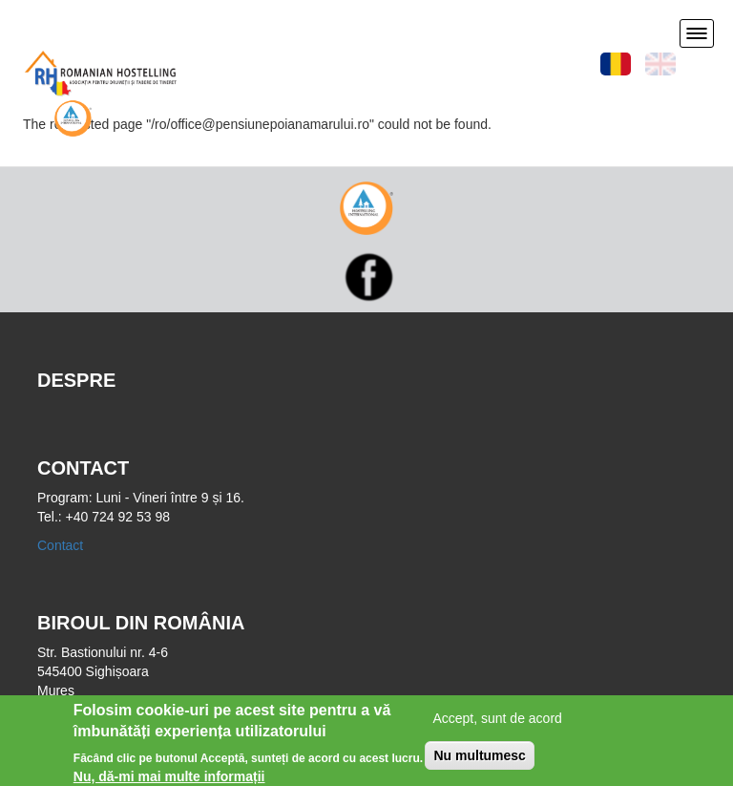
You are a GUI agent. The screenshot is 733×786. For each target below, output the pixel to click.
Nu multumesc (479, 759)
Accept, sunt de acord (496, 722)
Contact (60, 545)
